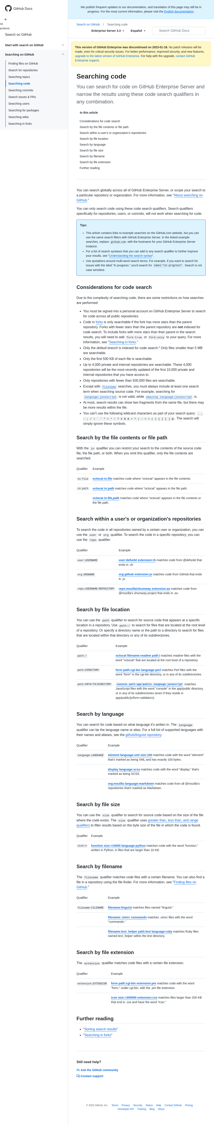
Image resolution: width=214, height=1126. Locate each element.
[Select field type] (107, 30)
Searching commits (20, 90)
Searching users (18, 103)
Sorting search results (100, 1029)
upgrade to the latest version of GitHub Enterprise (107, 56)
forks (99, 322)
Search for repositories (23, 70)
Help (158, 1105)
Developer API (126, 1109)
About (161, 1109)
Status (149, 1105)
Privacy (126, 1105)
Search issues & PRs (22, 97)
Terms (114, 1105)
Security (137, 1105)
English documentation (179, 11)
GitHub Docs (22, 8)
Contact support (89, 1076)
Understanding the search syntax (130, 255)
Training (141, 1109)
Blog (151, 1109)
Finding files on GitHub (23, 63)
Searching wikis (18, 117)
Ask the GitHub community (97, 1070)
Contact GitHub (173, 1105)
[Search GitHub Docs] (179, 31)
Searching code (19, 83)
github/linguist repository (143, 735)
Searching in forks (20, 123)
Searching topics (19, 77)
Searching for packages (23, 110)
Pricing (189, 1105)
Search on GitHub (18, 34)
